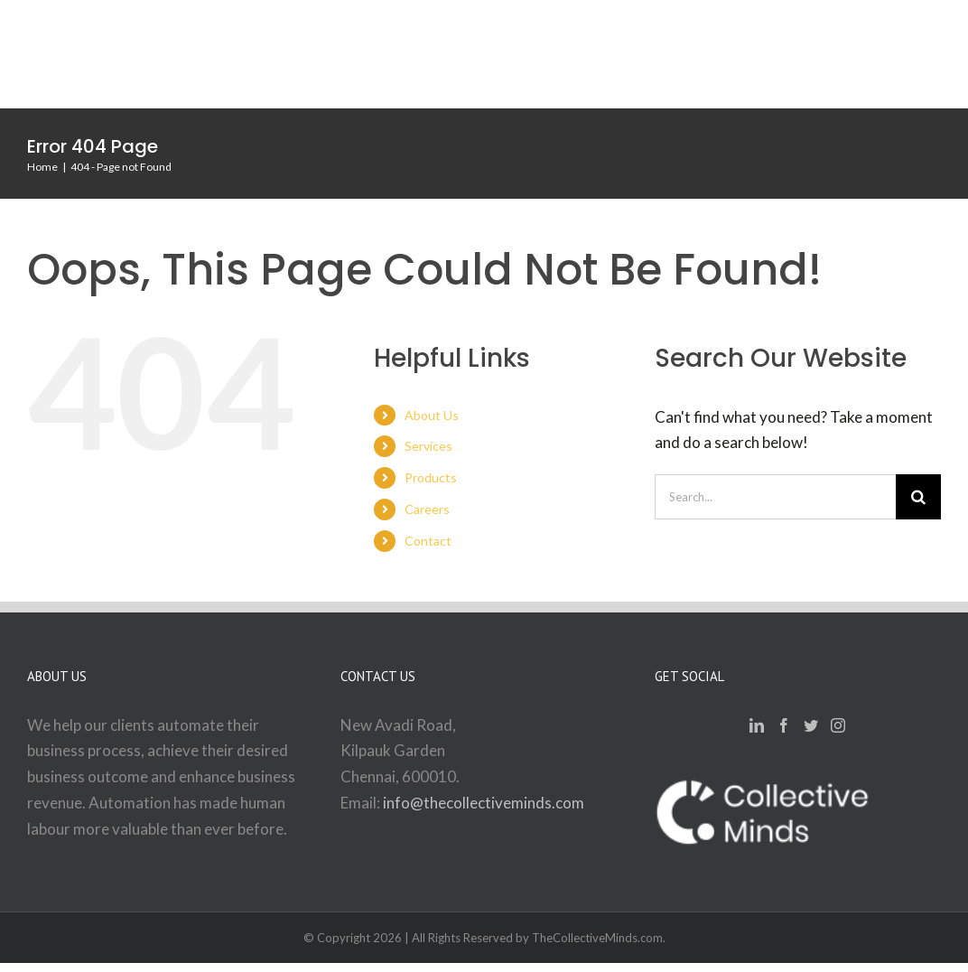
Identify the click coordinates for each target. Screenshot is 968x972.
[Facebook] (784, 725)
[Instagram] (838, 725)
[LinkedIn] (756, 725)
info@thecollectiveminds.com (483, 802)
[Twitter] (811, 725)
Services (428, 445)
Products (431, 477)
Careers (427, 509)
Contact (428, 540)
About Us (432, 415)
